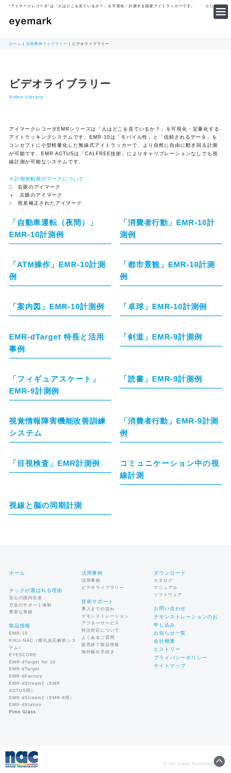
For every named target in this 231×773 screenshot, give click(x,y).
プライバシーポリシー (180, 657)
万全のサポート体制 (30, 604)
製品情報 (19, 626)
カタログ (163, 580)
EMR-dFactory (26, 676)
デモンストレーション (105, 616)
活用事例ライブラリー (47, 44)
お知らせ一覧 (170, 633)
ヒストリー (167, 649)
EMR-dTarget (24, 669)
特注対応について (100, 630)
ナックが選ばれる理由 (36, 590)
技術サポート (98, 601)
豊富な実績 (21, 612)
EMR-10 (18, 633)
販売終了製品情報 (100, 644)
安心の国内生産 (25, 597)
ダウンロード (170, 572)
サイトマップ (170, 665)
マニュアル (165, 587)
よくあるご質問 (98, 637)
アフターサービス (100, 623)
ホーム (15, 44)
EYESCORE (23, 654)
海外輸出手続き (98, 651)
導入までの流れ (98, 608)
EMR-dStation (25, 704)
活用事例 (92, 572)
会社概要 (164, 641)
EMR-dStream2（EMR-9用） (42, 697)
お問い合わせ (170, 608)
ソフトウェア (168, 594)
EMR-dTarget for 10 (32, 662)
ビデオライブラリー (103, 587)
